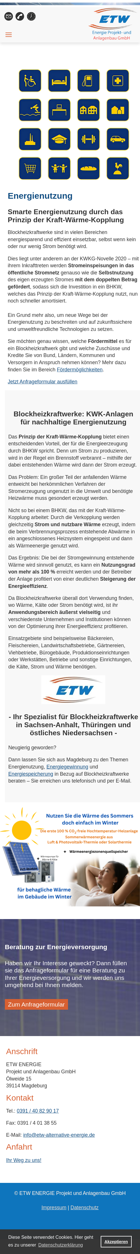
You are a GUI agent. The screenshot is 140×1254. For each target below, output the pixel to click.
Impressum (53, 1207)
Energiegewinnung (67, 767)
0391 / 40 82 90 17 (38, 1111)
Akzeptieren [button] (116, 1241)
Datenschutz (85, 1207)
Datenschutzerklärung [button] (60, 1245)
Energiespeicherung (30, 774)
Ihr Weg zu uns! (23, 1160)
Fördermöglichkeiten (79, 370)
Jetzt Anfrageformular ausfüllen (42, 382)
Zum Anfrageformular (36, 1004)
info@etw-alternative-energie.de (59, 1135)
